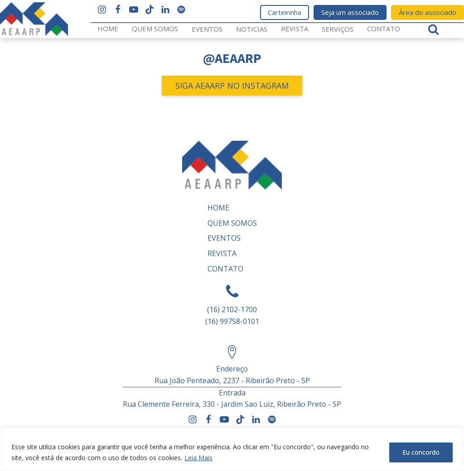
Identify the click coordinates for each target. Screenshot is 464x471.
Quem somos (155, 28)
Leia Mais (198, 457)
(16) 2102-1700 (232, 309)
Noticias (251, 28)
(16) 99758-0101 (232, 321)
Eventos (207, 28)
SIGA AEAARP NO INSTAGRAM (232, 85)
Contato (383, 28)
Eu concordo (421, 452)
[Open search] (433, 29)
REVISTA (294, 28)
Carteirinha (284, 12)
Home (107, 28)
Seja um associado (350, 12)
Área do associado (427, 12)
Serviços (337, 28)
